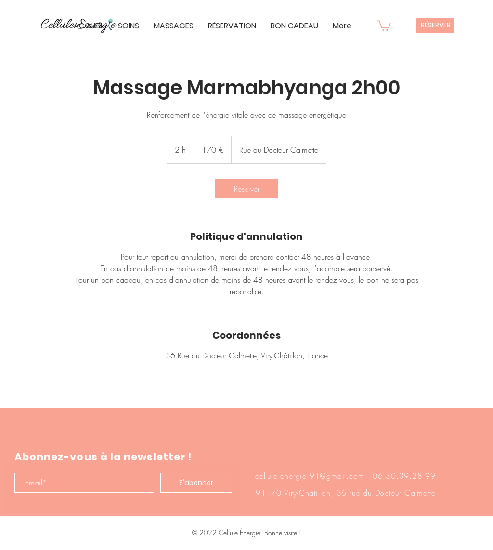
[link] (246, 188)
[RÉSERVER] (435, 25)
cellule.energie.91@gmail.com (309, 476)
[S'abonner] (196, 483)
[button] (384, 25)
